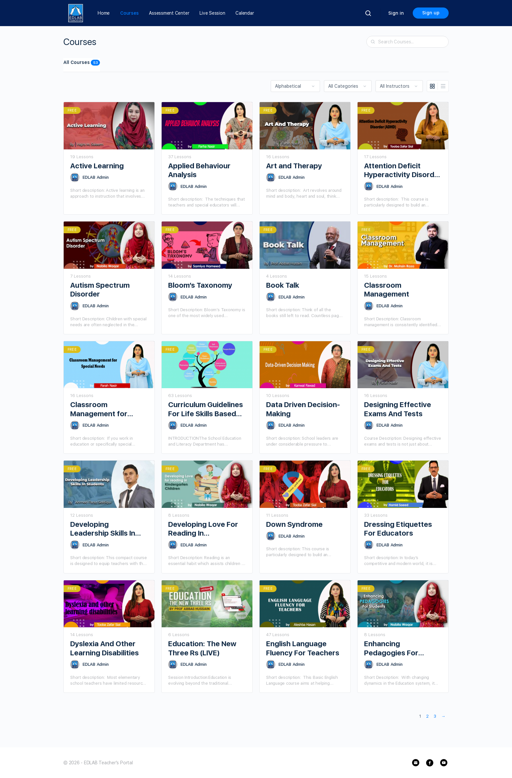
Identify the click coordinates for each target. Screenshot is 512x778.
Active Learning (97, 165)
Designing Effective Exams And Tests (397, 409)
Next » (443, 717)
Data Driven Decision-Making (303, 409)
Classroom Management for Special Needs (98, 409)
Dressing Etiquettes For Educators (398, 528)
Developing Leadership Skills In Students (102, 529)
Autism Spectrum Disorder (100, 289)
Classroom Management (386, 289)
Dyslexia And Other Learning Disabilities (104, 648)
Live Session (212, 13)
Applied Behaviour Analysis (199, 170)
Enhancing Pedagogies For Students (391, 648)
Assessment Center (169, 13)
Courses (129, 13)
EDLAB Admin (95, 177)
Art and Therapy (294, 165)
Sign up (431, 12)
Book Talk (282, 285)
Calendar (244, 13)
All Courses (81, 63)
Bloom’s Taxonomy (200, 285)
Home (104, 13)
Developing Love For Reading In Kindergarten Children (206, 529)
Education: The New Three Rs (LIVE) (202, 648)
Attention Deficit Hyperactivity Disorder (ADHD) (402, 170)
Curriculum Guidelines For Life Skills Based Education (205, 409)
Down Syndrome (294, 524)
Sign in (396, 13)
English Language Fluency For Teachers (302, 648)
